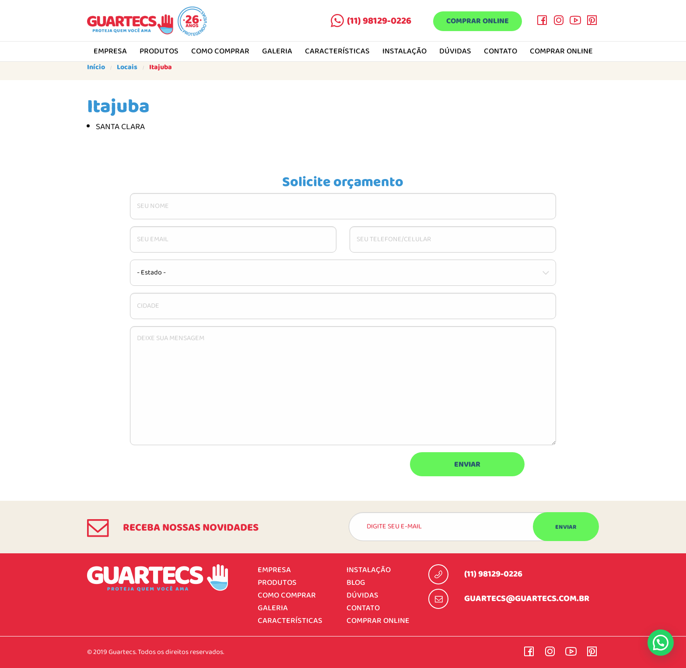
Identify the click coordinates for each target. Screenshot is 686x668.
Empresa (110, 52)
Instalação (404, 52)
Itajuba (160, 67)
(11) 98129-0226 (378, 21)
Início (96, 67)
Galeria (277, 52)
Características (337, 52)
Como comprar (220, 52)
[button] (661, 642)
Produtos (159, 52)
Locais (127, 67)
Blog (355, 583)
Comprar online (477, 21)
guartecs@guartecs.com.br (526, 598)
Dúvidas (455, 52)
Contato (500, 52)
